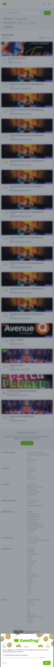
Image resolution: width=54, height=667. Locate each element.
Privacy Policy (42, 657)
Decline (4, 663)
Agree (47, 663)
